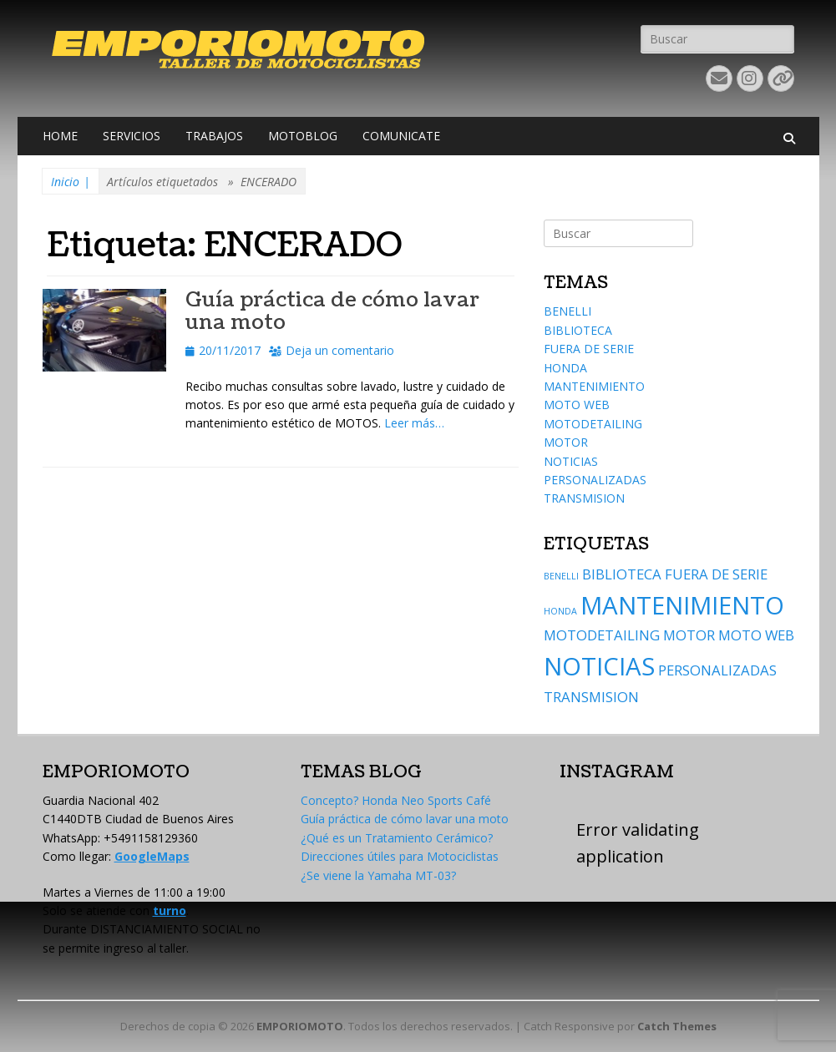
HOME (60, 136)
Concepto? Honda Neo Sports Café (396, 800)
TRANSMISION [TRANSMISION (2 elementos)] (591, 696)
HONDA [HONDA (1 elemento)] (560, 611)
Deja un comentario (340, 350)
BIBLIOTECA (578, 330)
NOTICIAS (571, 461)
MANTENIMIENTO (594, 386)
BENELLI (567, 311)
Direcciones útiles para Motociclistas (400, 856)
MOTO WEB (577, 404)
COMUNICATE (401, 136)
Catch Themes (677, 1026)
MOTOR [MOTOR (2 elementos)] (689, 635)
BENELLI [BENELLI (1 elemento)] (561, 576)
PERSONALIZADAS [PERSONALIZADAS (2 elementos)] (717, 670)
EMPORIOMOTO (299, 1026)
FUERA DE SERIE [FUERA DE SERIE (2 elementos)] (716, 574)
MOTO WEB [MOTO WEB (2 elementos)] (756, 635)
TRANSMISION (584, 498)
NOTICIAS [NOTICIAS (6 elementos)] (599, 666)
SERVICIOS (131, 136)
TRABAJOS (214, 136)
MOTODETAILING (593, 424)
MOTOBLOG (302, 136)
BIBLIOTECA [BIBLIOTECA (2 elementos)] (621, 574)
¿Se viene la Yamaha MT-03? (378, 875)
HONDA (565, 368)
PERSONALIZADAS (595, 480)
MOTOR (566, 442)
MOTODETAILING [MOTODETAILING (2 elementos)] (602, 635)
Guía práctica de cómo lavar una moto (332, 311)
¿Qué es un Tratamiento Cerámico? (397, 838)
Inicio (70, 182)
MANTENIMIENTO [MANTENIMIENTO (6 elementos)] (682, 605)
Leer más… (414, 423)
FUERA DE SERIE (589, 349)
